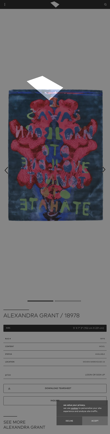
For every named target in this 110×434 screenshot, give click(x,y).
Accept (95, 421)
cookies (74, 408)
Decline (69, 421)
